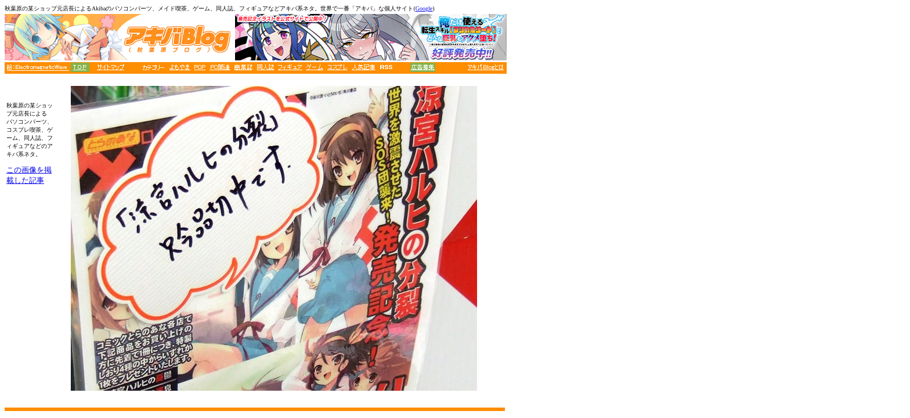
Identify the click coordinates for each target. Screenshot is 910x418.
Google (424, 8)
